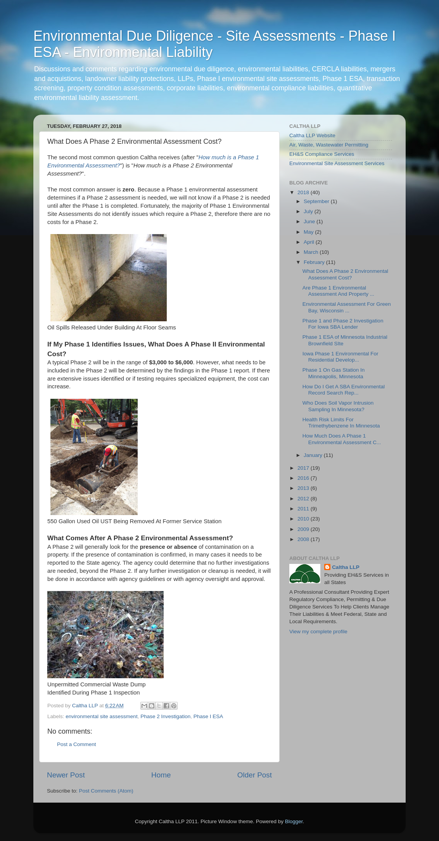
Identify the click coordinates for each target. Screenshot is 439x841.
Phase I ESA (208, 716)
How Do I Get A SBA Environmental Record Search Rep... (343, 390)
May (309, 232)
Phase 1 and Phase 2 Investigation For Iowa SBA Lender (343, 324)
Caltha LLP (345, 567)
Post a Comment (76, 744)
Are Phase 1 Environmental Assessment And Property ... (338, 291)
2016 (304, 478)
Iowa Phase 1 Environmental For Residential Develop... (340, 357)
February (315, 262)
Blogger (294, 821)
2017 (304, 468)
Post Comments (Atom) (106, 791)
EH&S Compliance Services (321, 154)
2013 (304, 488)
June (310, 221)
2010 (304, 519)
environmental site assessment (101, 716)
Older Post (254, 775)
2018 (304, 192)
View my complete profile (318, 631)
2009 (304, 529)
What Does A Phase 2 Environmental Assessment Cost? (345, 274)
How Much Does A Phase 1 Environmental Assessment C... (341, 439)
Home (161, 775)
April (310, 242)
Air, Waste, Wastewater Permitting (328, 145)
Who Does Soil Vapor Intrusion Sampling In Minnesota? (338, 406)
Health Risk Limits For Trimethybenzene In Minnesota (341, 423)
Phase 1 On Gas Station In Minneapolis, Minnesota (333, 373)
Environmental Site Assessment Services (336, 163)
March (312, 252)
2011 (304, 509)
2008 (304, 539)
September (317, 201)
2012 (304, 498)
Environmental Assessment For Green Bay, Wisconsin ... (346, 307)
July (309, 211)
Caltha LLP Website (312, 135)
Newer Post (66, 775)
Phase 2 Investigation (165, 716)
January (314, 455)
